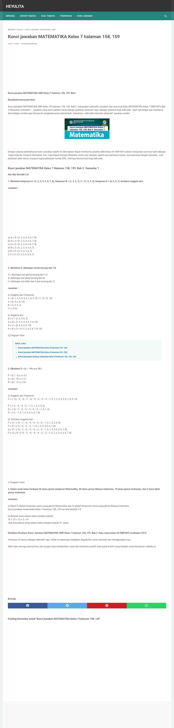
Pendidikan (68, 11)
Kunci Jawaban (86, 11)
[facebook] (21, 636)
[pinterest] (74, 636)
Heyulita (17, 3)
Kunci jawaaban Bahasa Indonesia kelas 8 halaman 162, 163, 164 (47, 374)
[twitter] (47, 636)
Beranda (12, 11)
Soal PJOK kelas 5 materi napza (142, 118)
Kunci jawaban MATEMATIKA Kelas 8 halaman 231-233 (42, 370)
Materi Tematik (30, 11)
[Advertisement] (61, 72)
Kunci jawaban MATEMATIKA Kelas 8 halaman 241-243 (42, 365)
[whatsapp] (100, 636)
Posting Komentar (29, 47)
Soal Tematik (50, 11)
